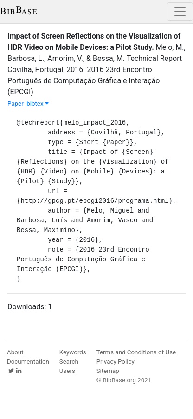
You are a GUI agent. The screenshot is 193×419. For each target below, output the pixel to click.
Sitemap (107, 370)
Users (67, 370)
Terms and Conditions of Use (136, 352)
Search (68, 361)
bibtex (37, 103)
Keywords (72, 352)
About (15, 352)
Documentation (28, 361)
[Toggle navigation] (180, 11)
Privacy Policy (115, 361)
